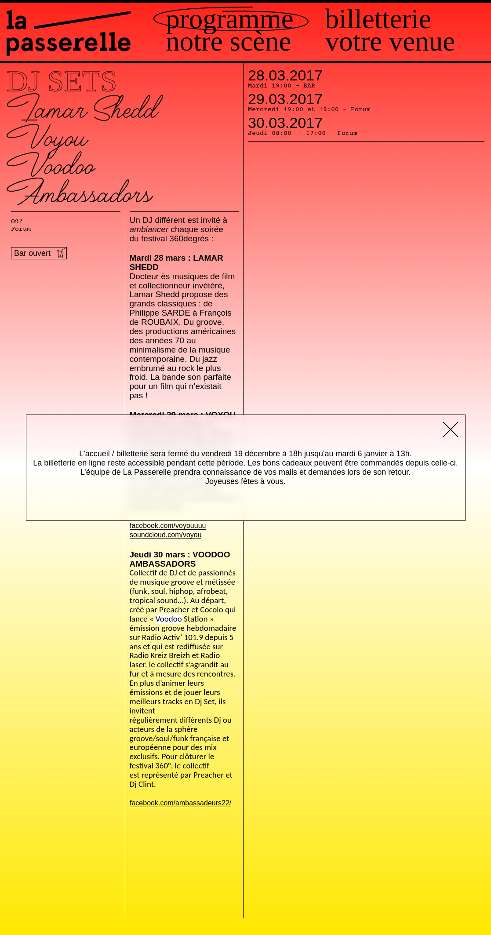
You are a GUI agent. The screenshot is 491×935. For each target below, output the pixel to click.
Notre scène (228, 41)
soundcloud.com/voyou (166, 535)
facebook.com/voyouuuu (168, 526)
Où (15, 222)
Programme (229, 19)
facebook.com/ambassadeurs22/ (180, 803)
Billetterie (378, 19)
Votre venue (390, 41)
